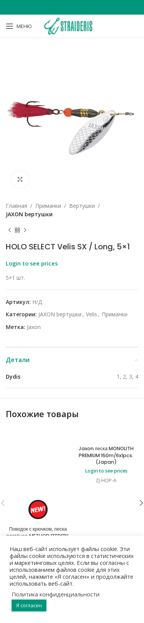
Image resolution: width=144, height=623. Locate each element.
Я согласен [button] (29, 605)
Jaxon (34, 327)
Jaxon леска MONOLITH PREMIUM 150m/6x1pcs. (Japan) (106, 455)
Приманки (48, 205)
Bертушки (82, 205)
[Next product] (25, 230)
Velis (91, 314)
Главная (16, 205)
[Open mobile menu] (19, 26)
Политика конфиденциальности (55, 594)
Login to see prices (32, 263)
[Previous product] (9, 230)
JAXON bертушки (29, 214)
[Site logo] (71, 25)
